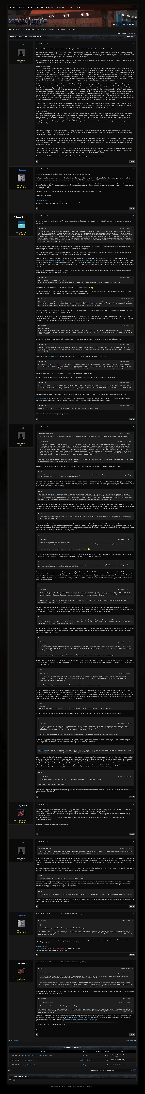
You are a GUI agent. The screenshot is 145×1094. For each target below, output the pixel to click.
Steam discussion (41, 398)
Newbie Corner (102, 184)
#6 (133, 841)
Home (12, 7)
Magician (85, 1055)
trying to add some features (86, 260)
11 (98, 1060)
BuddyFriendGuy (22, 217)
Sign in (115, 24)
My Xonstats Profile (41, 200)
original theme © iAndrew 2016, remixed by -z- (81, 1086)
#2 (133, 168)
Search (40, 7)
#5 (133, 804)
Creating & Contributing (27, 29)
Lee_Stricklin (22, 806)
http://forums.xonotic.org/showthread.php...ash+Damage (79, 1020)
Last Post (113, 1056)
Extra (76, 7)
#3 (133, 215)
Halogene (81, 914)
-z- (117, 1056)
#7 (133, 914)
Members (49, 7)
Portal (21, 7)
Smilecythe (120, 1066)
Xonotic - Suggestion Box (43, 29)
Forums (30, 7)
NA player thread (54, 356)
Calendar (60, 7)
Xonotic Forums (14, 29)
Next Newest (130, 1040)
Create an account (127, 24)
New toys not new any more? (29, 1060)
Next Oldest (14, 1040)
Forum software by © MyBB (58, 1086)
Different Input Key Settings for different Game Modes (36, 1055)
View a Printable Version (17, 1070)
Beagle (85, 1065)
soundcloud (48, 202)
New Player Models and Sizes (29, 1065)
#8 (133, 962)
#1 (133, 43)
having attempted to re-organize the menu (62, 260)
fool (22, 45)
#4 (133, 426)
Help (69, 7)
